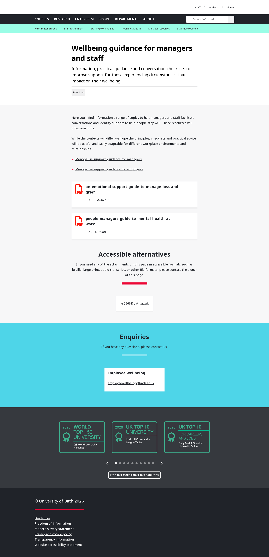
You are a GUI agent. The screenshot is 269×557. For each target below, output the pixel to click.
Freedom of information (53, 523)
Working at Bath (131, 28)
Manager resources (159, 28)
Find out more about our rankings (134, 475)
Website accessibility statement (58, 545)
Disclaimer (42, 518)
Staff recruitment (73, 28)
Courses (42, 19)
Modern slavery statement (54, 529)
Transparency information (54, 539)
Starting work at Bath (103, 28)
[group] (82, 437)
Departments (126, 19)
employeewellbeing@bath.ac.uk (131, 383)
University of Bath (50, 7)
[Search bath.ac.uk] (207, 19)
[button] (107, 463)
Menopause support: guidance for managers (108, 159)
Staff (198, 7)
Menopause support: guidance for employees (109, 169)
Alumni (230, 7)
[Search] (231, 19)
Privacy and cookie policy (53, 534)
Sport (105, 19)
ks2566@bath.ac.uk (134, 303)
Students (214, 7)
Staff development (187, 28)
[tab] (116, 463)
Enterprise (85, 19)
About (148, 19)
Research (62, 19)
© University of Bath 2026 (59, 501)
